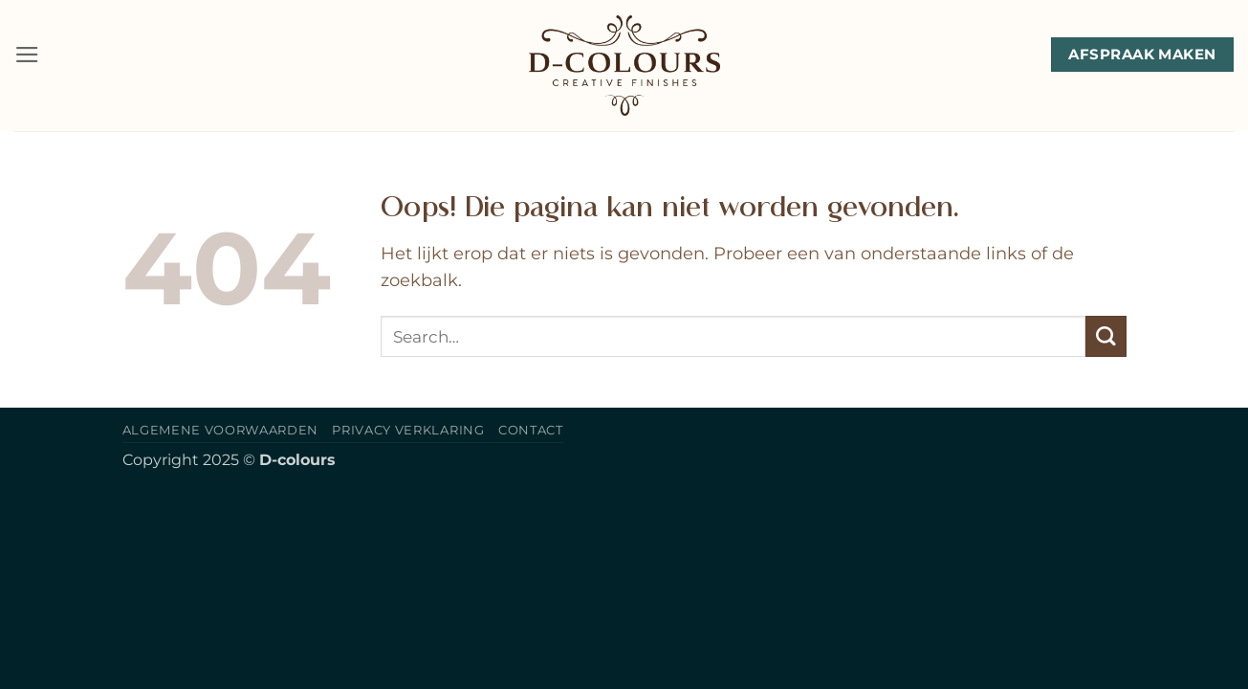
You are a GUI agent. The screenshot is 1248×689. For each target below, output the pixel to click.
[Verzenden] (1106, 336)
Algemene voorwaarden (220, 429)
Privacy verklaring (408, 429)
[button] (27, 54)
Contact (530, 429)
